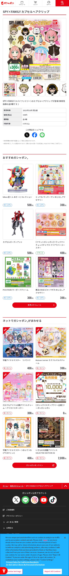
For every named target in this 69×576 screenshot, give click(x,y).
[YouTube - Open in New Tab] (44, 500)
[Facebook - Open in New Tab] (34, 134)
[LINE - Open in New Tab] (42, 134)
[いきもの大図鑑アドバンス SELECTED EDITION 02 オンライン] (51, 438)
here (45, 540)
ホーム (5, 486)
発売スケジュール (34, 305)
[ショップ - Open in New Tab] (35, 3)
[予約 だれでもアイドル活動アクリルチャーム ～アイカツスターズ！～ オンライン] (18, 393)
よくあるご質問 (12, 522)
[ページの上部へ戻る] (65, 486)
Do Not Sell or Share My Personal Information (25, 564)
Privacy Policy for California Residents (22, 562)
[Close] (65, 537)
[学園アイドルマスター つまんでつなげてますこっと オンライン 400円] (18, 438)
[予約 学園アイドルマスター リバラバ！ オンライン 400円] (18, 348)
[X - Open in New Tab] (26, 134)
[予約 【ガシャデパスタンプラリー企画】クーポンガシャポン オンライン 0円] (51, 393)
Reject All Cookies (52, 571)
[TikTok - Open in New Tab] (53, 500)
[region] (34, 555)
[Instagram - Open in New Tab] (34, 500)
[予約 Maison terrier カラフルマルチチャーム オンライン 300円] (51, 348)
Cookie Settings (14, 571)
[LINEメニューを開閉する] (25, 500)
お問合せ (9, 528)
